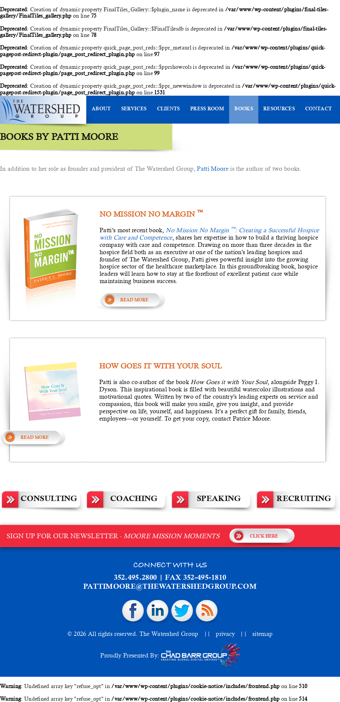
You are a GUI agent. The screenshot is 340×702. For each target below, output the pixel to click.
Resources (279, 109)
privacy (225, 633)
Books (243, 109)
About (101, 109)
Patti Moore (212, 168)
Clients (168, 109)
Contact (318, 109)
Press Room (207, 109)
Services (133, 109)
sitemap (262, 633)
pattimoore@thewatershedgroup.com (170, 587)
